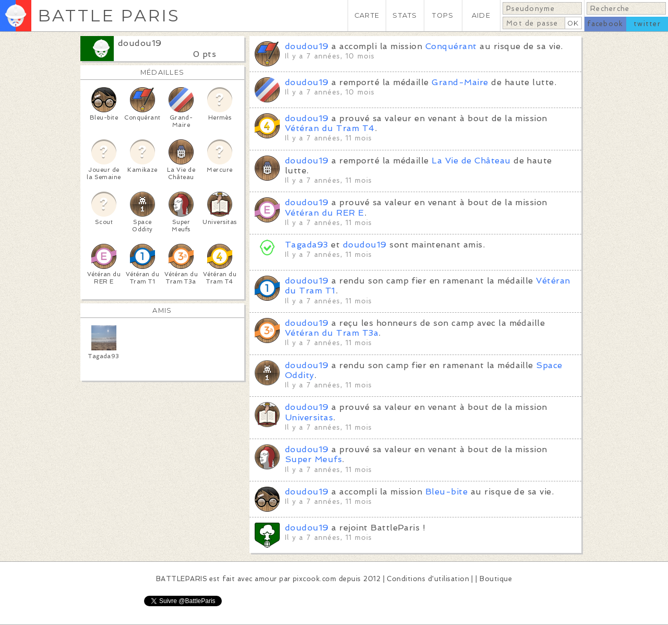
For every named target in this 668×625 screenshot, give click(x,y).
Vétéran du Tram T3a (331, 333)
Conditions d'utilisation (428, 579)
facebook (605, 24)
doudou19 (140, 43)
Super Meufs (313, 459)
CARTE (366, 15)
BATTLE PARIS (109, 15)
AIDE (481, 15)
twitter (647, 24)
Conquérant (451, 46)
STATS (404, 15)
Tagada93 (306, 245)
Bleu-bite (446, 492)
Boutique (496, 579)
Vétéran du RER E (324, 213)
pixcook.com (314, 579)
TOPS (443, 15)
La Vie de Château (471, 161)
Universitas (309, 417)
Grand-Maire (460, 82)
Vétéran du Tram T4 (330, 128)
